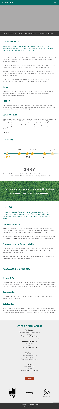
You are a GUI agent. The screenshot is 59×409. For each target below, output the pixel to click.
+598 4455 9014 (33, 347)
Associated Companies (46, 33)
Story (20, 33)
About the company (10, 33)
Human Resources (30, 33)
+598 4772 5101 (33, 370)
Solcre (33, 406)
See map (29, 378)
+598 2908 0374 (33, 336)
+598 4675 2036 (33, 359)
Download (6, 132)
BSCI (16, 238)
